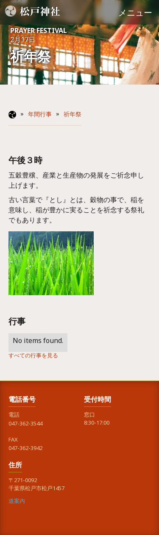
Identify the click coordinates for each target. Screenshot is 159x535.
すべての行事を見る (33, 356)
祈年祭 (72, 116)
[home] (34, 11)
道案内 (16, 502)
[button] (135, 12)
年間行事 (40, 116)
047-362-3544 (25, 425)
